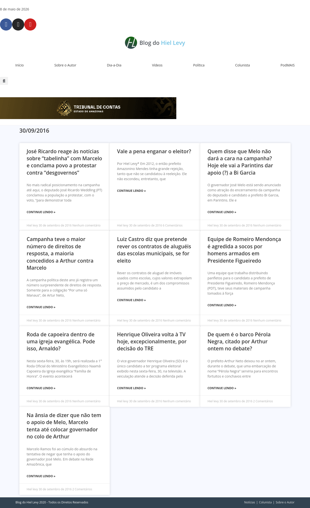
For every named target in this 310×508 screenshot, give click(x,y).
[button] (4, 81)
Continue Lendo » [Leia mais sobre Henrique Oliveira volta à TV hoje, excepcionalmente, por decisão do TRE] (131, 388)
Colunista (242, 65)
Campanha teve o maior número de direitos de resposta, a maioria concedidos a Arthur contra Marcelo (60, 253)
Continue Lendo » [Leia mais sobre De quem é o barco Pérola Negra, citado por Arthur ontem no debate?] (222, 388)
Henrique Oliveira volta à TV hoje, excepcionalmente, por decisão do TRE (151, 341)
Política (199, 65)
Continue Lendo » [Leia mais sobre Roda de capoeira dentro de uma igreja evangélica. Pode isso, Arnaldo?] (41, 388)
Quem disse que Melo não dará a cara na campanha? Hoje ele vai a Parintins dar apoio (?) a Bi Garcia (240, 162)
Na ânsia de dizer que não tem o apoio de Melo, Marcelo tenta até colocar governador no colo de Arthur (64, 426)
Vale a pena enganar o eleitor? (154, 151)
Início (19, 65)
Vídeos (157, 65)
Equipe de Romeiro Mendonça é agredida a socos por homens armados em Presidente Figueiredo (244, 250)
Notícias (249, 502)
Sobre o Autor (65, 65)
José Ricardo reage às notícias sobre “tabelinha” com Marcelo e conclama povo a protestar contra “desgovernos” (64, 162)
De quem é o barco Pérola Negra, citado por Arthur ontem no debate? (239, 341)
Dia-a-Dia (114, 65)
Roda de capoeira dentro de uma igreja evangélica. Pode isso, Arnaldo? (61, 341)
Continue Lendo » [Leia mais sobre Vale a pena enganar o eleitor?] (131, 191)
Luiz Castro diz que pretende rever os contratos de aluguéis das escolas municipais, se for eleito (154, 250)
